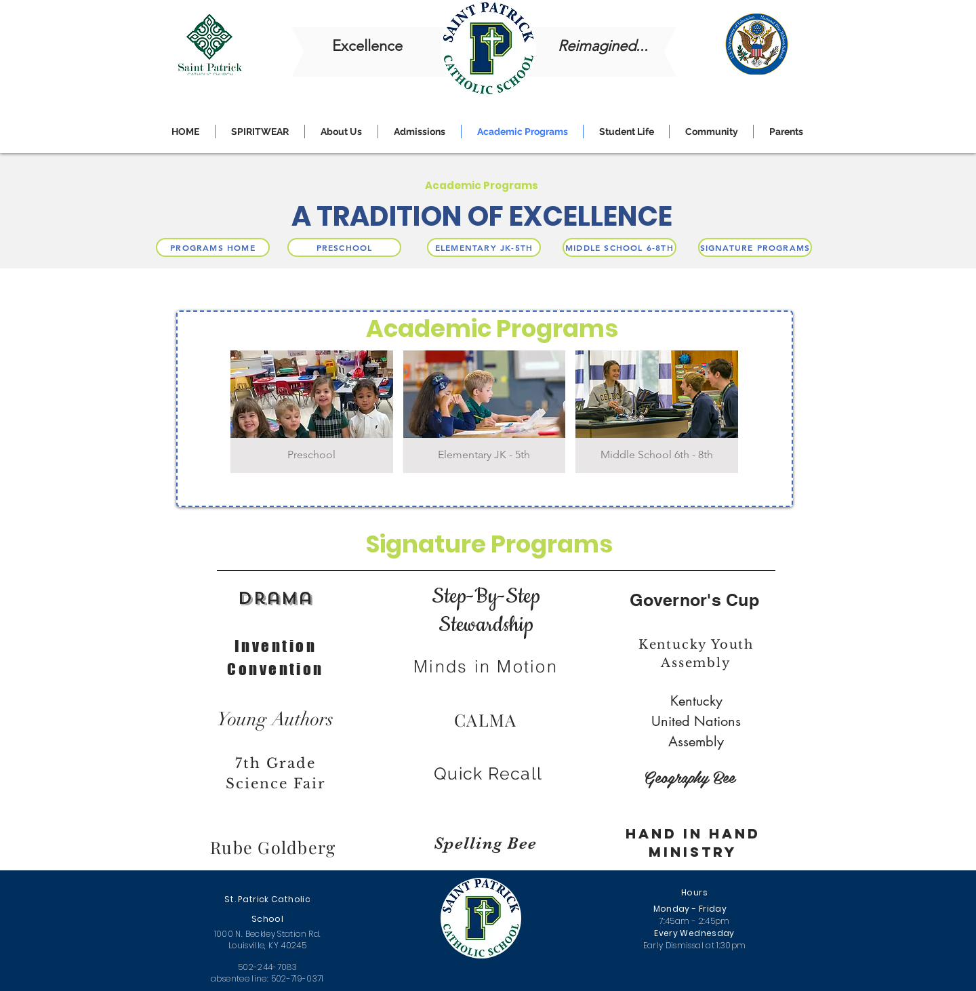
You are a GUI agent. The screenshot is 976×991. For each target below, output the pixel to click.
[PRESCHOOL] (344, 247)
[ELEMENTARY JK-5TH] (484, 247)
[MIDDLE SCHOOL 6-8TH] (619, 247)
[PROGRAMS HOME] (213, 247)
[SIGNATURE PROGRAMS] (755, 247)
